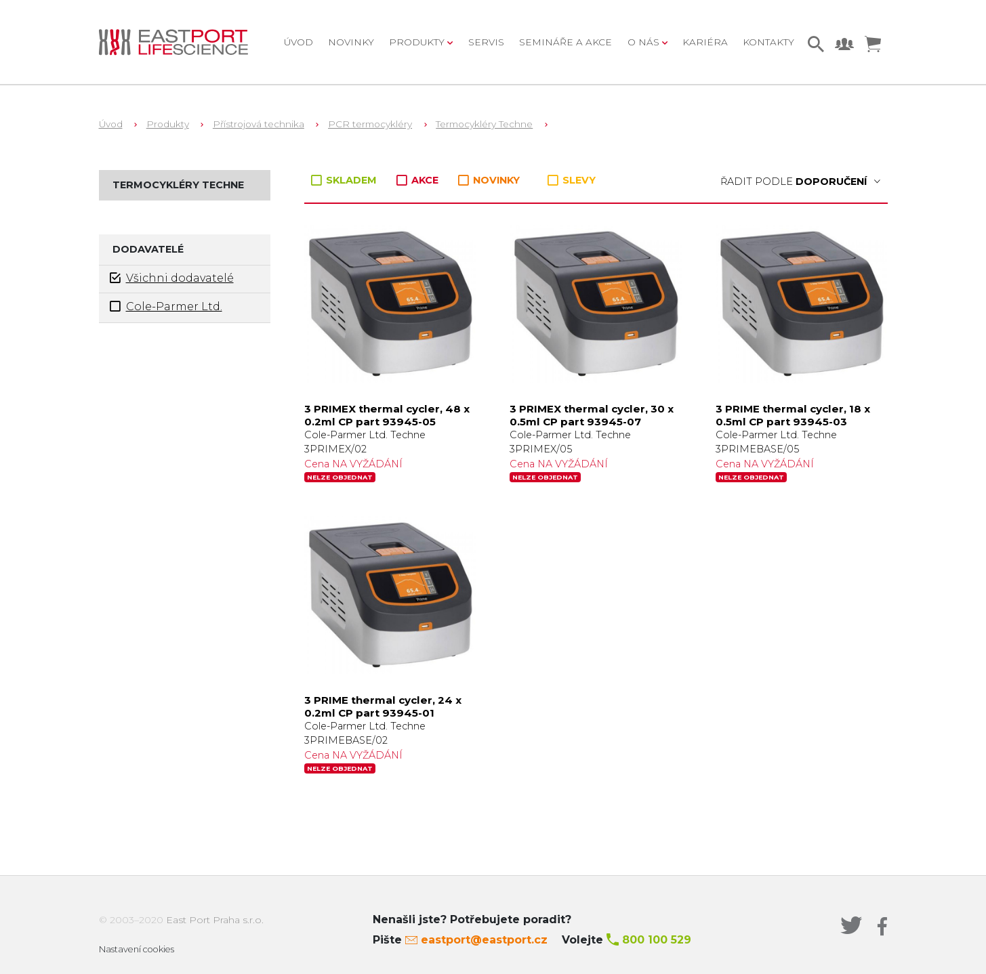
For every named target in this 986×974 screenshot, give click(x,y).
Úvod (298, 42)
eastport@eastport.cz (484, 939)
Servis (486, 42)
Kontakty (768, 42)
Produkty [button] (418, 42)
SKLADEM (345, 180)
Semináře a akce (565, 42)
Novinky (351, 42)
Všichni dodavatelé (172, 278)
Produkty (167, 124)
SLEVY (572, 180)
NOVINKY (489, 180)
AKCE (418, 180)
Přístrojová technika (258, 124)
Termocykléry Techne (484, 124)
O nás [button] (645, 42)
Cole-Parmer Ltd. (166, 306)
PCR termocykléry (370, 124)
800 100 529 (656, 939)
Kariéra (705, 42)
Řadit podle (800, 181)
